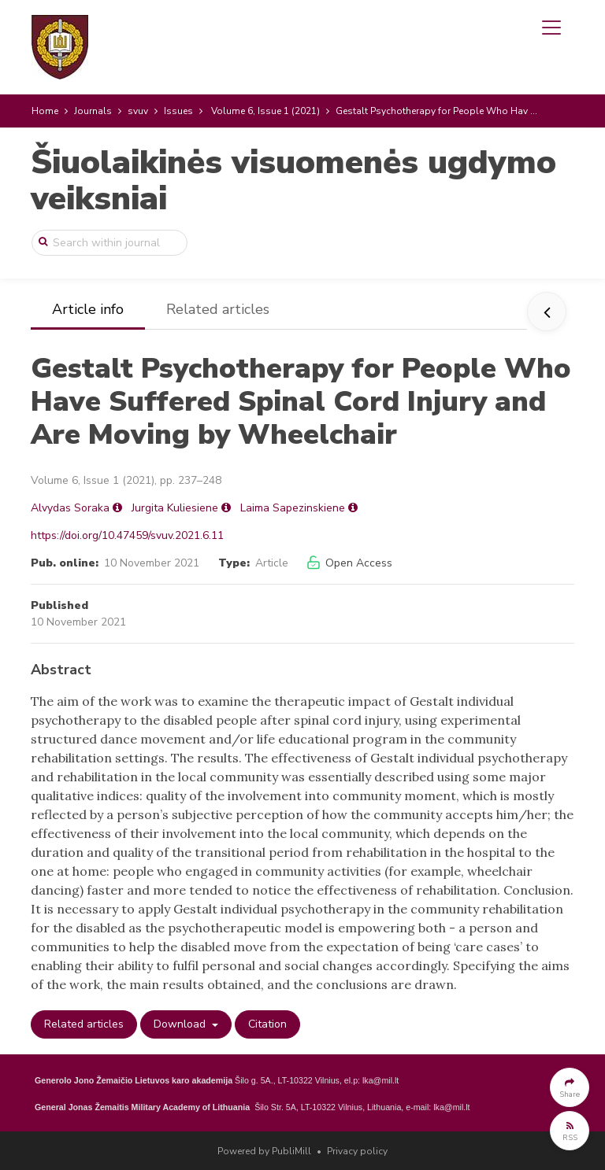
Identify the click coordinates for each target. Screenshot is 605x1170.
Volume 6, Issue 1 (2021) (265, 111)
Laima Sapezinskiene (292, 507)
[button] (569, 1087)
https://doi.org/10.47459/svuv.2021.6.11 (127, 535)
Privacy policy (357, 1151)
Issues (178, 111)
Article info (88, 309)
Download (181, 1024)
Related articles (217, 309)
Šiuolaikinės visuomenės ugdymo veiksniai (293, 180)
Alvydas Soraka (70, 507)
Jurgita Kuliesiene (175, 507)
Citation (267, 1024)
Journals (93, 111)
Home (45, 111)
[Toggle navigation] (551, 27)
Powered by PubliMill (264, 1151)
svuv (138, 111)
